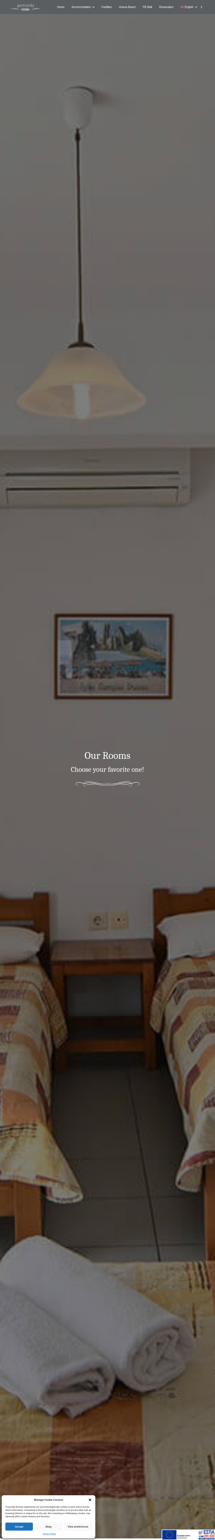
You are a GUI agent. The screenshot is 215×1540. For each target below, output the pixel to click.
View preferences (78, 1526)
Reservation (166, 7)
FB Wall (147, 7)
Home (60, 7)
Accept (19, 1526)
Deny (49, 1526)
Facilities (107, 7)
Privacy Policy (49, 1534)
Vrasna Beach (127, 7)
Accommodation (82, 7)
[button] (90, 1500)
